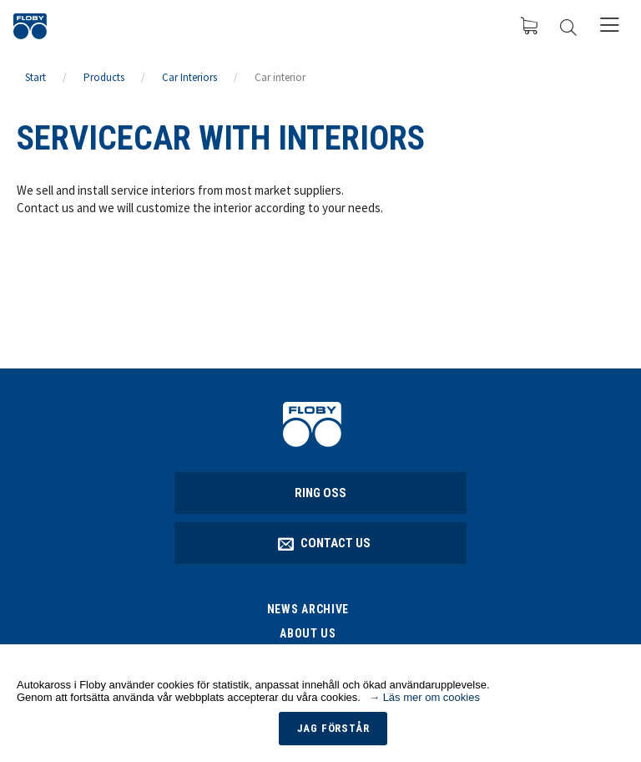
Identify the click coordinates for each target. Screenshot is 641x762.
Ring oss (320, 492)
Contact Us (325, 543)
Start (35, 77)
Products (103, 77)
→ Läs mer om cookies (424, 697)
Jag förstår (333, 728)
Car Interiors (189, 77)
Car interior (280, 77)
